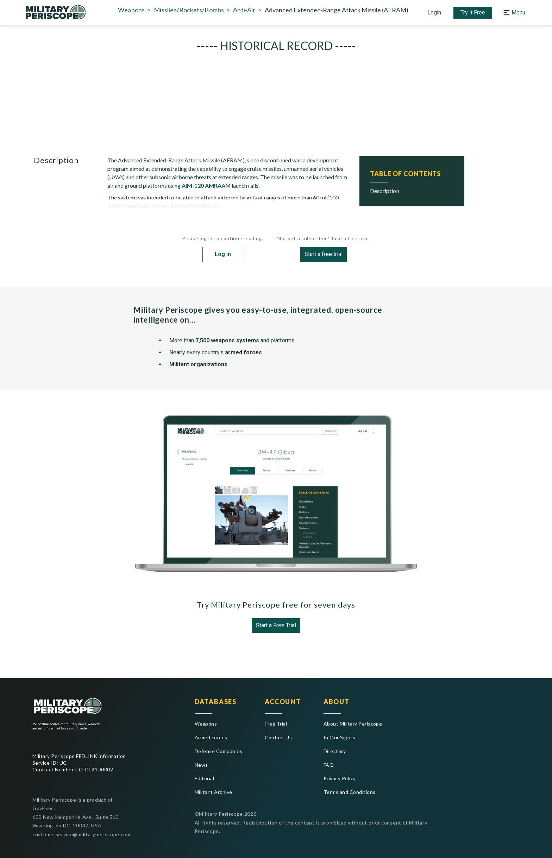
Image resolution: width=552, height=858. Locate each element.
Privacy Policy (340, 778)
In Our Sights (339, 737)
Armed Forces (211, 737)
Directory (335, 751)
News (201, 765)
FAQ (329, 765)
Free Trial (276, 724)
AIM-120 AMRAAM (206, 188)
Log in (223, 257)
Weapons (206, 724)
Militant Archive (213, 792)
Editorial (204, 778)
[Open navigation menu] (513, 14)
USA (279, 130)
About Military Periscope (353, 724)
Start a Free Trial (276, 628)
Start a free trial (324, 257)
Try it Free (472, 14)
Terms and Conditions (350, 792)
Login (434, 14)
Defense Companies (218, 751)
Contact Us (278, 737)
